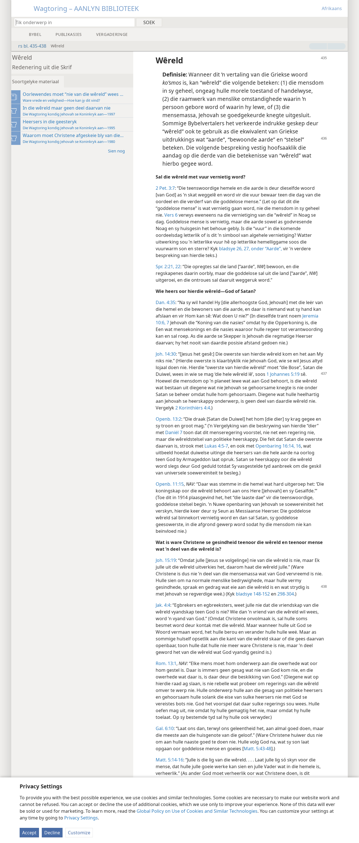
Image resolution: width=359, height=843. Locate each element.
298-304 (290, 600)
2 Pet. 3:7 (169, 188)
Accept (29, 833)
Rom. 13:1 (170, 670)
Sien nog (123, 151)
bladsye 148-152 (257, 600)
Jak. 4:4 (167, 612)
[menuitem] (341, 22)
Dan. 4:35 (170, 302)
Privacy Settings (81, 818)
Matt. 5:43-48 (270, 755)
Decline (52, 833)
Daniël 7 (178, 439)
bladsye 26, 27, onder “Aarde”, (254, 249)
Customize (79, 833)
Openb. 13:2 (172, 426)
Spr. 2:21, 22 (172, 266)
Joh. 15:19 (170, 567)
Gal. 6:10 (169, 735)
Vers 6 (175, 215)
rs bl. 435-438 (29, 46)
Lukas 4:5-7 (239, 453)
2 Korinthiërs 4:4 (221, 414)
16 (320, 453)
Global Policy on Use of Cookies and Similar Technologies (197, 811)
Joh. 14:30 (170, 361)
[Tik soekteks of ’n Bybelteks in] (72, 22)
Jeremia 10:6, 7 (175, 322)
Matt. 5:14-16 (173, 766)
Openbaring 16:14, (297, 453)
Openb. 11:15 (174, 491)
